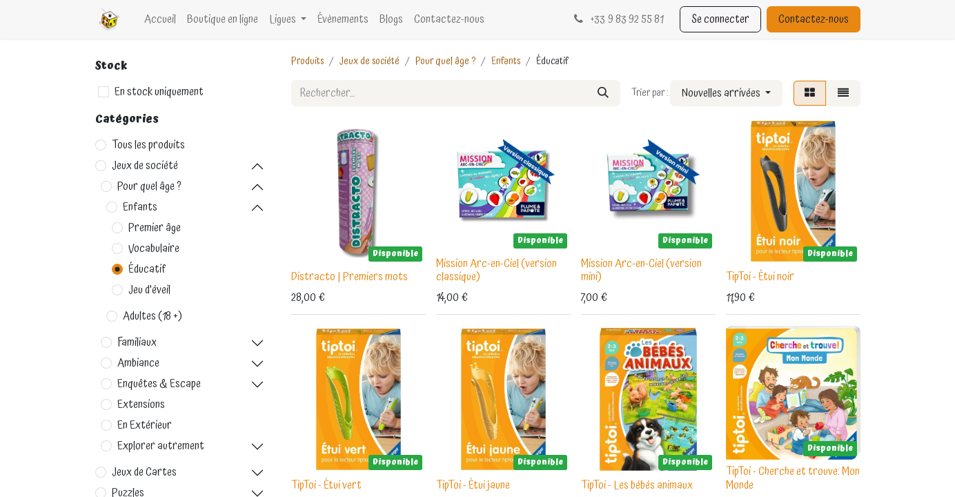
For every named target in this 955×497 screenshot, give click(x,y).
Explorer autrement (160, 446)
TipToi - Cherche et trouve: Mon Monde (793, 478)
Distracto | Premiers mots (349, 277)
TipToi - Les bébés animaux (637, 485)
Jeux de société (145, 165)
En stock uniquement (159, 92)
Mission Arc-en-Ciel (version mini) (641, 270)
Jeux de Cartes (144, 472)
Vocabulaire (153, 248)
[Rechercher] (603, 93)
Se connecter (720, 19)
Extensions (141, 404)
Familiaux (137, 342)
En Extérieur (144, 425)
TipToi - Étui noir (760, 277)
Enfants (140, 207)
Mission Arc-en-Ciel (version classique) (496, 270)
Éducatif (147, 269)
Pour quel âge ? (149, 186)
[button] (726, 93)
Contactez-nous (813, 19)
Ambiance (138, 363)
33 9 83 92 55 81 (617, 19)
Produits (307, 61)
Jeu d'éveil (149, 290)
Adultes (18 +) (152, 316)
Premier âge (154, 228)
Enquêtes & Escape (159, 384)
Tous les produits (148, 145)
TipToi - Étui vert (326, 485)
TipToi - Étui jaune (473, 485)
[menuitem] (160, 19)
